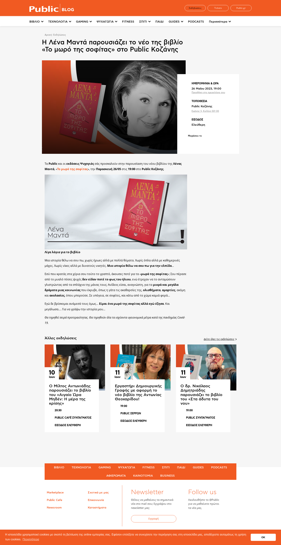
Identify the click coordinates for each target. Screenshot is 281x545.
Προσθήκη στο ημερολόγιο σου (208, 92)
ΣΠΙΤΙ (143, 21)
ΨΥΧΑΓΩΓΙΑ (105, 21)
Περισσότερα (218, 21)
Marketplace (55, 492)
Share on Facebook (191, 142)
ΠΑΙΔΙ (159, 21)
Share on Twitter (200, 142)
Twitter (202, 519)
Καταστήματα (97, 507)
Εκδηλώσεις (195, 7)
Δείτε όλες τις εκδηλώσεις (220, 339)
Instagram (219, 519)
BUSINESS (167, 475)
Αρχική (48, 35)
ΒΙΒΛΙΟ (34, 21)
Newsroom (54, 507)
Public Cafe (54, 500)
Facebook (193, 519)
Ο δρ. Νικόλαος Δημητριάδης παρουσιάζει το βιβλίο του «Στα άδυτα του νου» (201, 394)
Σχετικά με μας (98, 492)
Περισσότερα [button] (31, 539)
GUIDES (174, 21)
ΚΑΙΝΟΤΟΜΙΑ (143, 475)
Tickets (218, 7)
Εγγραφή (153, 518)
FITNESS (128, 21)
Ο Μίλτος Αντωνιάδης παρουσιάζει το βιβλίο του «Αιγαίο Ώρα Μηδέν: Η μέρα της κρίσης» (70, 394)
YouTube (210, 519)
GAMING (82, 21)
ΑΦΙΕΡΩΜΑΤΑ (116, 475)
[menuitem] (38, 22)
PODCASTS (196, 21)
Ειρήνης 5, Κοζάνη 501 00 (205, 111)
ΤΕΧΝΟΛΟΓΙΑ (58, 21)
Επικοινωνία (96, 500)
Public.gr (241, 7)
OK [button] (263, 537)
